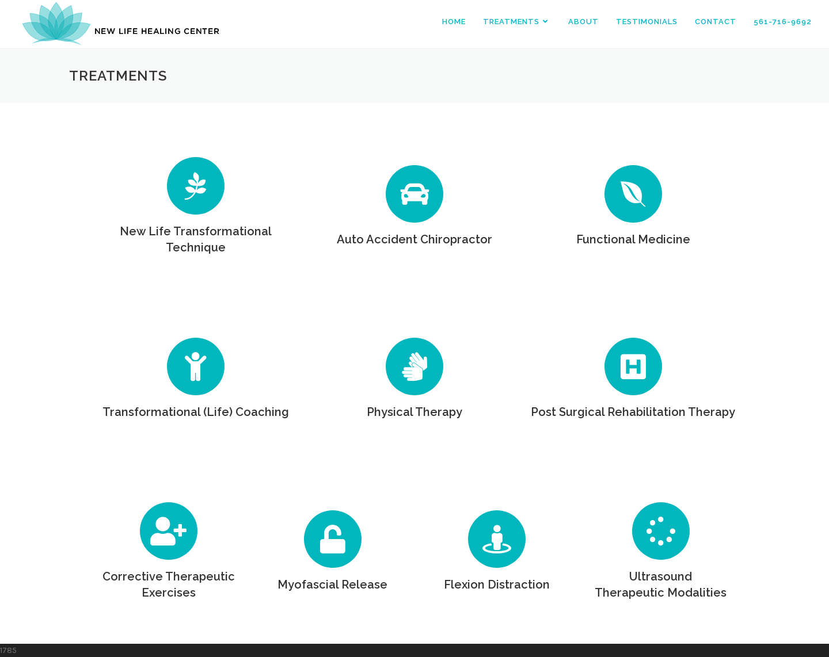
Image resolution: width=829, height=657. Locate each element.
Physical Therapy (414, 412)
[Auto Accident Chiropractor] (414, 194)
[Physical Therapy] (414, 366)
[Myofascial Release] (333, 539)
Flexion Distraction (497, 584)
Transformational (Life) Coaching (195, 412)
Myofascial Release (332, 584)
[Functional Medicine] (633, 194)
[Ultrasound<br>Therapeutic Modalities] (661, 531)
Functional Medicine (633, 239)
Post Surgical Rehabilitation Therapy (633, 412)
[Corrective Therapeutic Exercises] (168, 531)
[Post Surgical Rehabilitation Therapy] (633, 366)
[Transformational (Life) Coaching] (196, 366)
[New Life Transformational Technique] (196, 186)
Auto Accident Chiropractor (414, 239)
